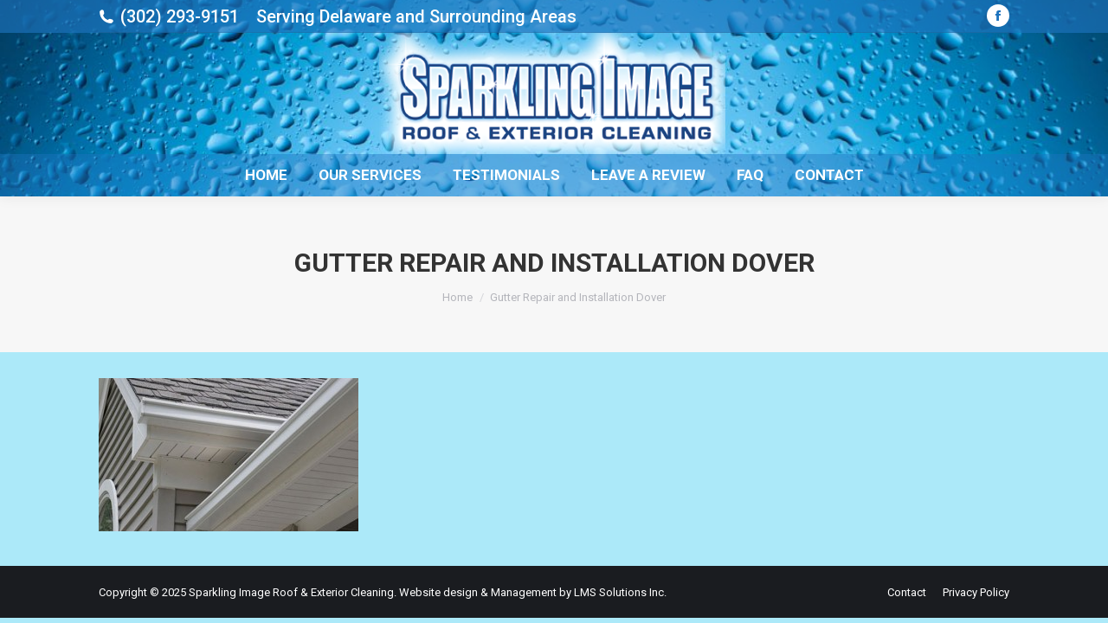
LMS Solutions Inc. (620, 592)
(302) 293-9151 (179, 16)
